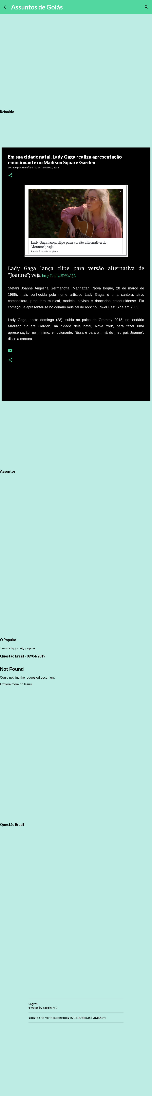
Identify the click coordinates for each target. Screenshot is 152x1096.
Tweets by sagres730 (42, 1008)
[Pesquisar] (68, 7)
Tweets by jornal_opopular (18, 648)
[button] (10, 175)
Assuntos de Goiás (37, 7)
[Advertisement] (76, 434)
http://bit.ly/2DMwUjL (59, 276)
